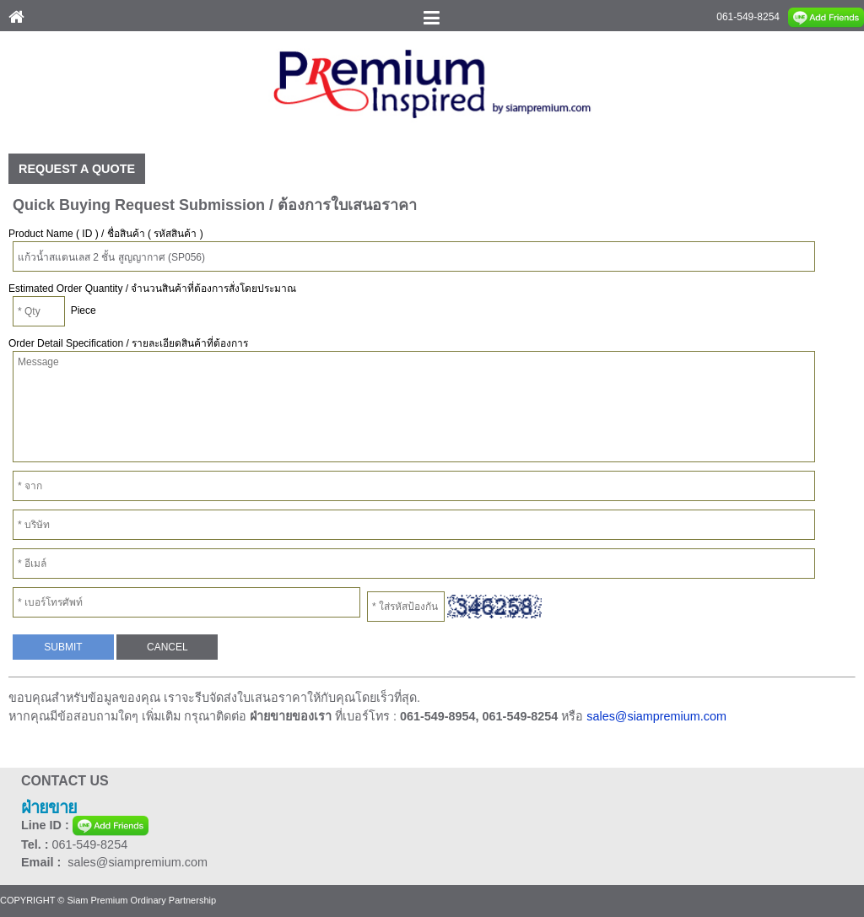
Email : (44, 862)
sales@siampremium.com (656, 716)
